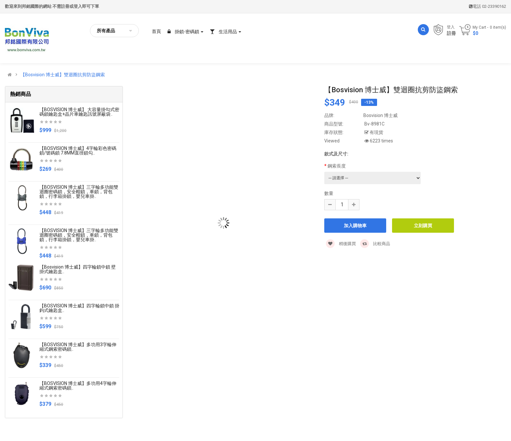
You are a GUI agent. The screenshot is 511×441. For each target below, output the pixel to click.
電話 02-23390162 (487, 6)
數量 (328, 193)
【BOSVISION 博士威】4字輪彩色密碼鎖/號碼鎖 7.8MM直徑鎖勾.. (77, 150)
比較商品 (375, 243)
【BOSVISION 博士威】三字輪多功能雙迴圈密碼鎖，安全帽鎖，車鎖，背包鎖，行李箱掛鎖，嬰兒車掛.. (78, 191)
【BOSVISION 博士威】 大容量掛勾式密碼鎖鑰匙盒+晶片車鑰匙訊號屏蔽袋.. (79, 112)
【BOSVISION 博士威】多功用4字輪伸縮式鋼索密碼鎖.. (77, 385)
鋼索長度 (337, 166)
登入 (451, 27)
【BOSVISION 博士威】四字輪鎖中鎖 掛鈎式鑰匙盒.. (79, 308)
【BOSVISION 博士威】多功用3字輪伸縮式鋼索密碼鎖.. (77, 347)
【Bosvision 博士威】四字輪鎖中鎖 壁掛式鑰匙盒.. (77, 269)
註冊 (451, 33)
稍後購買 (341, 243)
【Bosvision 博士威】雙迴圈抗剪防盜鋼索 (63, 74)
